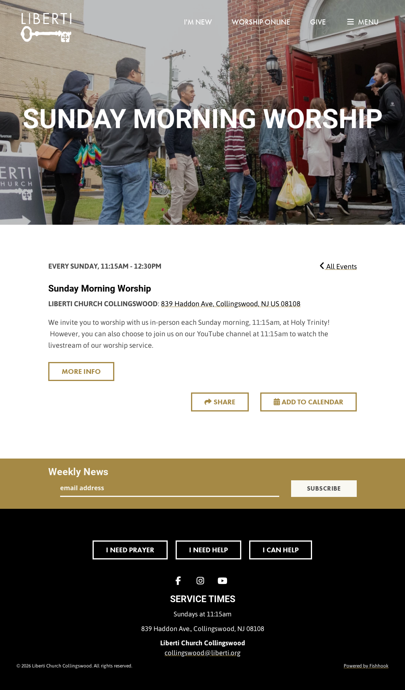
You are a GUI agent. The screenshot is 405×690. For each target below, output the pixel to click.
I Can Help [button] (281, 549)
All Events (338, 266)
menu (363, 22)
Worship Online (261, 22)
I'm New (198, 22)
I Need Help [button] (208, 549)
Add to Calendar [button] (308, 401)
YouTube (225, 581)
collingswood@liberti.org (202, 652)
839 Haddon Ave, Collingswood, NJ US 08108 (231, 303)
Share (224, 401)
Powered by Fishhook (366, 665)
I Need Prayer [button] (130, 549)
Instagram (202, 581)
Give (318, 22)
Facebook (180, 581)
